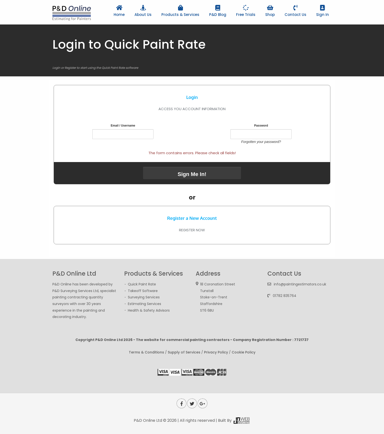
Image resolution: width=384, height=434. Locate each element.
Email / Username (123, 125)
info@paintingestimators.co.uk (300, 284)
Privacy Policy (216, 352)
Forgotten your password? (261, 142)
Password (261, 125)
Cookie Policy (243, 352)
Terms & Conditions (146, 352)
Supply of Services (184, 352)
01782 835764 (284, 295)
